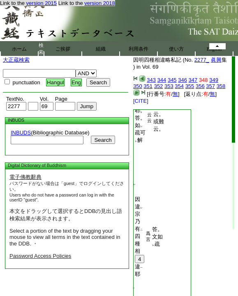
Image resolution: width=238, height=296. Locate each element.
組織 (101, 49)
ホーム (19, 49)
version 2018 (99, 3)
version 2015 (41, 3)
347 (193, 80)
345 (172, 80)
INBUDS (21, 133)
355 (189, 86)
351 (148, 86)
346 (182, 80)
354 (179, 86)
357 (210, 86)
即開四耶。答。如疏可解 (140, 117)
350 (137, 86)
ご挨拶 (62, 49)
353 (168, 86)
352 (158, 86)
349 (213, 80)
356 (200, 86)
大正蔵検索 (16, 60)
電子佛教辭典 (25, 177)
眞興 (216, 60)
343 (151, 80)
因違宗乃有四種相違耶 (139, 236)
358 (221, 86)
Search (102, 140)
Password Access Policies (40, 256)
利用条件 (138, 49)
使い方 (176, 49)
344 (161, 80)
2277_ (201, 60)
